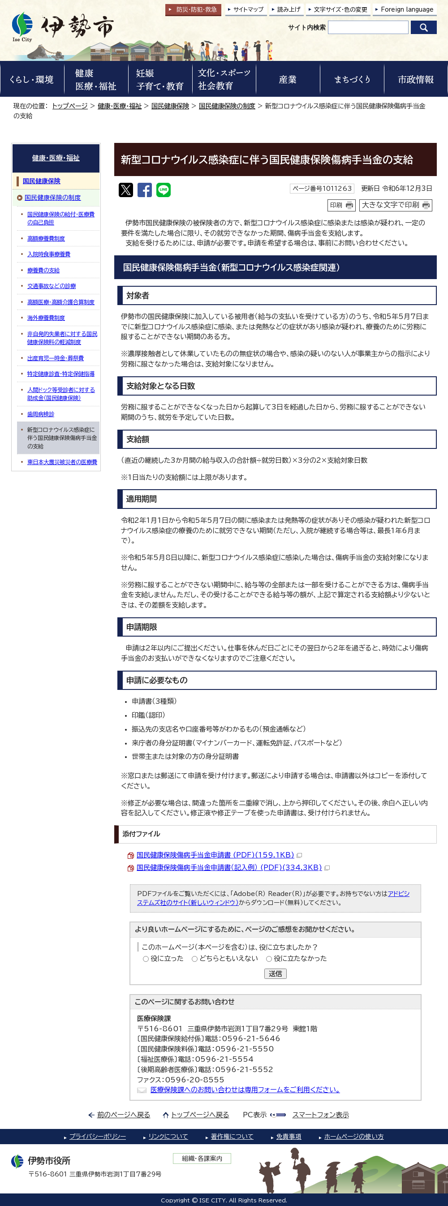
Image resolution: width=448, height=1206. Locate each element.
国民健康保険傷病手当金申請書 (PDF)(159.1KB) (219, 855)
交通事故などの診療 (51, 286)
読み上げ (289, 10)
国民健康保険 (170, 106)
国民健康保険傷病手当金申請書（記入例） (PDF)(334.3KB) (233, 867)
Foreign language (407, 10)
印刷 (336, 205)
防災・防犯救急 (197, 10)
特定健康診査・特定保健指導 (61, 373)
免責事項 (289, 1136)
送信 (275, 973)
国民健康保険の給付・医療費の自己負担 (61, 218)
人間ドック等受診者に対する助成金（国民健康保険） (61, 394)
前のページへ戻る (124, 1114)
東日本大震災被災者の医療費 (62, 462)
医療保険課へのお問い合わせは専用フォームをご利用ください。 (245, 1089)
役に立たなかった (300, 958)
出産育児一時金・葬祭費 (55, 358)
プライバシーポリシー (97, 1136)
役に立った (167, 958)
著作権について (232, 1136)
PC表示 (255, 1114)
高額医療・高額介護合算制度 (61, 302)
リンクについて (168, 1136)
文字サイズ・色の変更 (340, 10)
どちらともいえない (228, 958)
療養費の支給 (43, 270)
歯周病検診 (40, 414)
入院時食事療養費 (48, 254)
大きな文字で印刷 (390, 204)
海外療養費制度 (46, 317)
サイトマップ (248, 10)
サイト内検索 (307, 27)
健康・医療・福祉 (120, 106)
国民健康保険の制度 (227, 106)
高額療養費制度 (46, 238)
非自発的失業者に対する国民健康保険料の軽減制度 (62, 338)
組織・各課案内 (202, 1158)
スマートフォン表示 (321, 1114)
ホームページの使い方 (354, 1136)
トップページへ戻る (200, 1114)
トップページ (70, 106)
